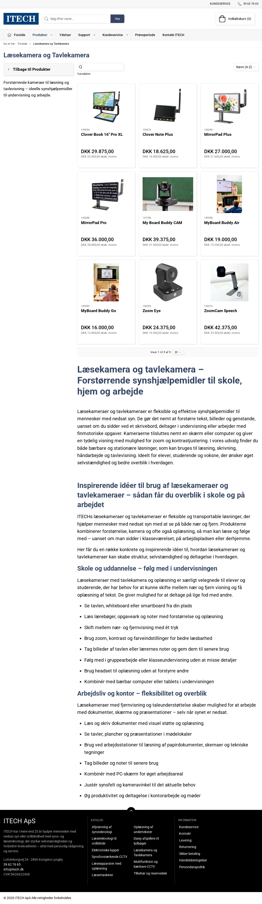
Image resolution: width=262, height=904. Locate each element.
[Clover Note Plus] (168, 106)
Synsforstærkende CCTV (109, 857)
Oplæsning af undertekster (143, 829)
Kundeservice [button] (116, 35)
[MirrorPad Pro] (106, 194)
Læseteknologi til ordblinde (104, 841)
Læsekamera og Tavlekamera (145, 852)
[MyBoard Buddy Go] (106, 282)
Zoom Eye (152, 310)
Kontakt (185, 833)
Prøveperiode (145, 35)
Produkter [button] (43, 35)
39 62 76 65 (12, 864)
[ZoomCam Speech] (229, 282)
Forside (22, 43)
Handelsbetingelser (193, 860)
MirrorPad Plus (218, 134)
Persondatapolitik (192, 867)
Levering (185, 840)
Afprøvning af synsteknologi (102, 829)
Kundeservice (220, 3)
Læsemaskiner (102, 875)
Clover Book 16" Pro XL (102, 134)
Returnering (187, 847)
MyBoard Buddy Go (98, 310)
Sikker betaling (189, 854)
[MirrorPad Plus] (229, 106)
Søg (117, 18)
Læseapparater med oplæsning (106, 866)
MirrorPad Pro (94, 222)
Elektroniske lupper (105, 850)
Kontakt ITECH (173, 35)
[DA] (21, 18)
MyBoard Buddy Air (221, 222)
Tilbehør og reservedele (150, 873)
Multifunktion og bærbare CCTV (146, 864)
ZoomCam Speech (220, 310)
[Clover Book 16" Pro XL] (106, 106)
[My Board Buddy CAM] (168, 194)
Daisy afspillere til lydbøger (146, 841)
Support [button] (87, 35)
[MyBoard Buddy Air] (229, 194)
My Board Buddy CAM (162, 222)
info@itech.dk (14, 869)
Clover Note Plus (158, 134)
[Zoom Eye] (168, 282)
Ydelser (65, 35)
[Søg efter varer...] (103, 67)
